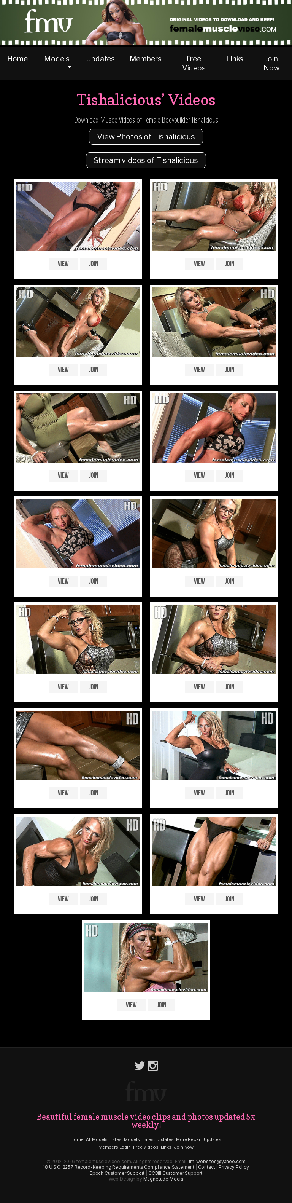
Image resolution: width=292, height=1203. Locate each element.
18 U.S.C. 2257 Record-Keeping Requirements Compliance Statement (118, 1167)
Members (146, 58)
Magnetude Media (163, 1179)
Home (17, 58)
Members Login (114, 1147)
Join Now (271, 63)
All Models (97, 1139)
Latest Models (125, 1139)
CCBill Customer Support (175, 1173)
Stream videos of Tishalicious (146, 160)
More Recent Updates (198, 1139)
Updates (100, 58)
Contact (206, 1167)
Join (93, 264)
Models (56, 58)
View (63, 264)
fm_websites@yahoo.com (217, 1161)
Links (234, 58)
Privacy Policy (234, 1167)
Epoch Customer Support (117, 1173)
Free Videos (194, 63)
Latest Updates (158, 1139)
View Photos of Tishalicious (146, 136)
